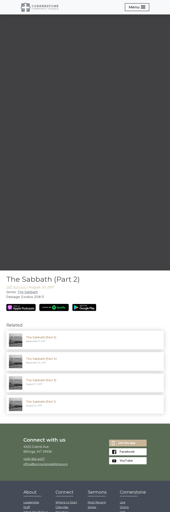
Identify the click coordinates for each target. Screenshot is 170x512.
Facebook (123, 452)
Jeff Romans (16, 287)
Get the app (124, 443)
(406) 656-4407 (34, 459)
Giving (124, 507)
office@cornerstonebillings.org (45, 464)
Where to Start (66, 502)
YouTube (122, 460)
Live (122, 502)
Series (92, 507)
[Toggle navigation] (137, 7)
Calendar (62, 507)
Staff (26, 507)
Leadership (31, 502)
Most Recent (97, 502)
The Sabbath (27, 292)
